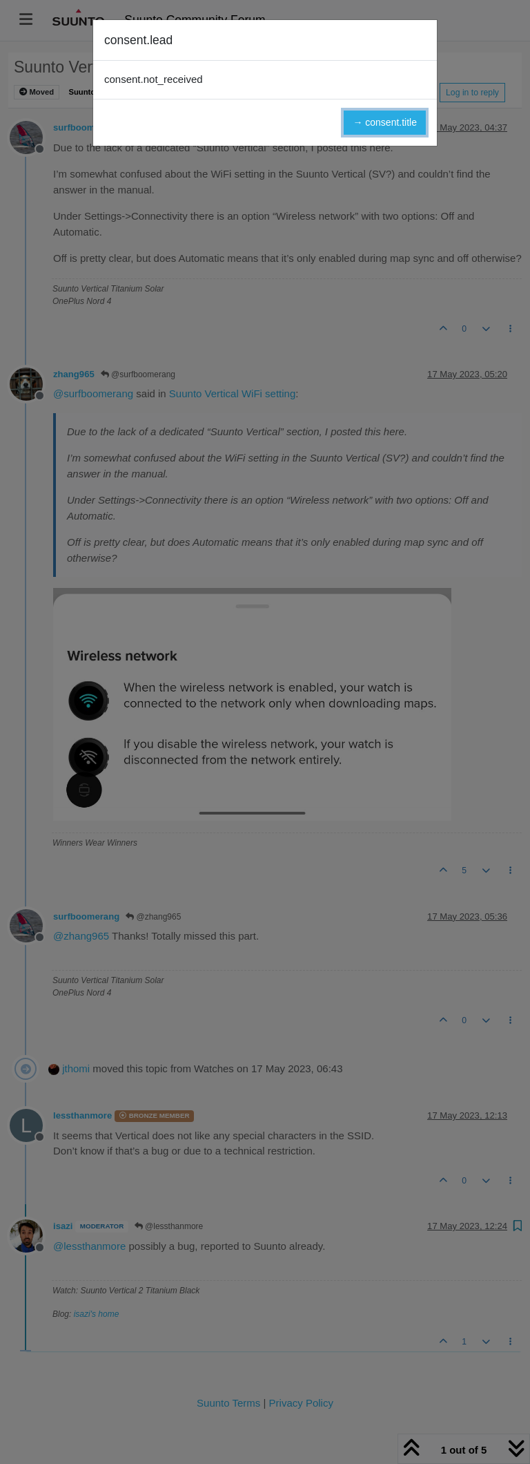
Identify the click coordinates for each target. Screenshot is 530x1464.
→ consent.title (385, 122)
